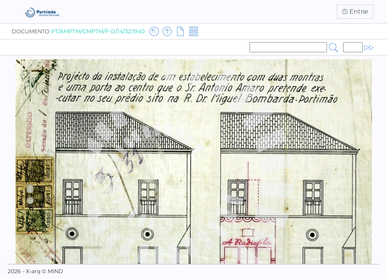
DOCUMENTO (78, 31)
